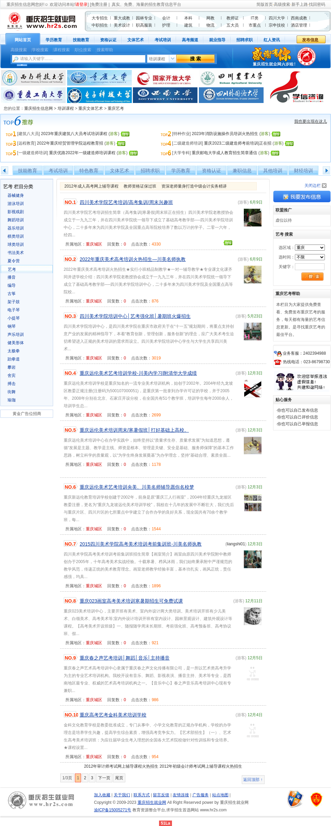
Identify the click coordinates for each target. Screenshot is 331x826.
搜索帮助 (105, 49)
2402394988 (314, 353)
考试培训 (163, 40)
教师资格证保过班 (140, 186)
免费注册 (99, 4)
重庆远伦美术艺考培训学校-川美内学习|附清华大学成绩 (138, 373)
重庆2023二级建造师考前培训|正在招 (237, 143)
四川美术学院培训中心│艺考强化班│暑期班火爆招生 (135, 316)
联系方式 (141, 795)
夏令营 (13, 261)
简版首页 (264, 4)
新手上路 (299, 4)
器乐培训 (15, 228)
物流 (210, 25)
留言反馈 (161, 795)
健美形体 (15, 342)
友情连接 (181, 795)
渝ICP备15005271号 (112, 810)
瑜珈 (11, 400)
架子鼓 (13, 301)
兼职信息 (242, 170)
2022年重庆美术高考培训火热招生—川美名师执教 (133, 259)
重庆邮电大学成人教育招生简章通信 (224, 152)
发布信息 (310, 40)
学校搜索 (40, 49)
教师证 (232, 18)
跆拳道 (13, 359)
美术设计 (122, 25)
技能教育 (81, 40)
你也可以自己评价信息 (297, 417)
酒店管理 (299, 25)
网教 (210, 18)
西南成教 (299, 18)
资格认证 (108, 40)
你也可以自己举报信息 (297, 424)
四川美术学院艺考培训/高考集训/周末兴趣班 (126, 202)
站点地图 (220, 795)
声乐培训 (15, 334)
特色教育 (88, 170)
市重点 (255, 25)
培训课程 (66, 108)
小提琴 (13, 318)
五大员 (232, 25)
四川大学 (277, 18)
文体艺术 (135, 40)
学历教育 (54, 40)
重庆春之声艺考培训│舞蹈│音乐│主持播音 (125, 658)
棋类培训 (15, 236)
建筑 (188, 25)
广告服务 (200, 795)
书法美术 (15, 252)
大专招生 (100, 18)
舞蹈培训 (15, 220)
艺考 (12, 269)
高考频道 (190, 40)
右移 (326, 170)
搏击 (11, 383)
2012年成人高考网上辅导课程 (91, 186)
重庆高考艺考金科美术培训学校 (113, 715)
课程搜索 (61, 49)
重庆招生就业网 (152, 802)
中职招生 (100, 25)
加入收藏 (102, 795)
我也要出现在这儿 (310, 121)
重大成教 (122, 18)
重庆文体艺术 (90, 108)
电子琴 (13, 310)
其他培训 (272, 170)
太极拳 (13, 351)
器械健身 (15, 195)
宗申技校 (277, 25)
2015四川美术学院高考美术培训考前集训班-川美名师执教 (141, 544)
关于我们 (122, 795)
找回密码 (317, 4)
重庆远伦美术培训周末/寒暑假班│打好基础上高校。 (134, 430)
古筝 (11, 293)
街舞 (11, 391)
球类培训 (15, 244)
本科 (188, 18)
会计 (166, 18)
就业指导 (217, 40)
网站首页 (23, 40)
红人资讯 (272, 40)
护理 (166, 25)
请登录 (81, 4)
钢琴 (11, 326)
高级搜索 (282, 4)
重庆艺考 (116, 108)
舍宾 (11, 375)
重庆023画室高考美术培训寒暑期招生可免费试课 (131, 601)
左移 (4, 170)
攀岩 (11, 367)
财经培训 (303, 170)
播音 (11, 277)
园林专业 (144, 18)
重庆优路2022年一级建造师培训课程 (82, 152)
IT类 (254, 18)
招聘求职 (244, 40)
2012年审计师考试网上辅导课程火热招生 (121, 766)
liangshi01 (236, 544)
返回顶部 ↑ (253, 779)
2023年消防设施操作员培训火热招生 (225, 133)
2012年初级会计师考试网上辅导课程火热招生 (201, 766)
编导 (11, 285)
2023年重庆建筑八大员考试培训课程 (74, 133)
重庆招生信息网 (20, 4)
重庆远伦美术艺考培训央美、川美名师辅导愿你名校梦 (137, 487)
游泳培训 (15, 203)
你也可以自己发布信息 (297, 410)
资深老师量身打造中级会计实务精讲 (194, 186)
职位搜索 (83, 49)
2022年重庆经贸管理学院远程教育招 (70, 143)
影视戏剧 (15, 211)
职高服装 (144, 25)
